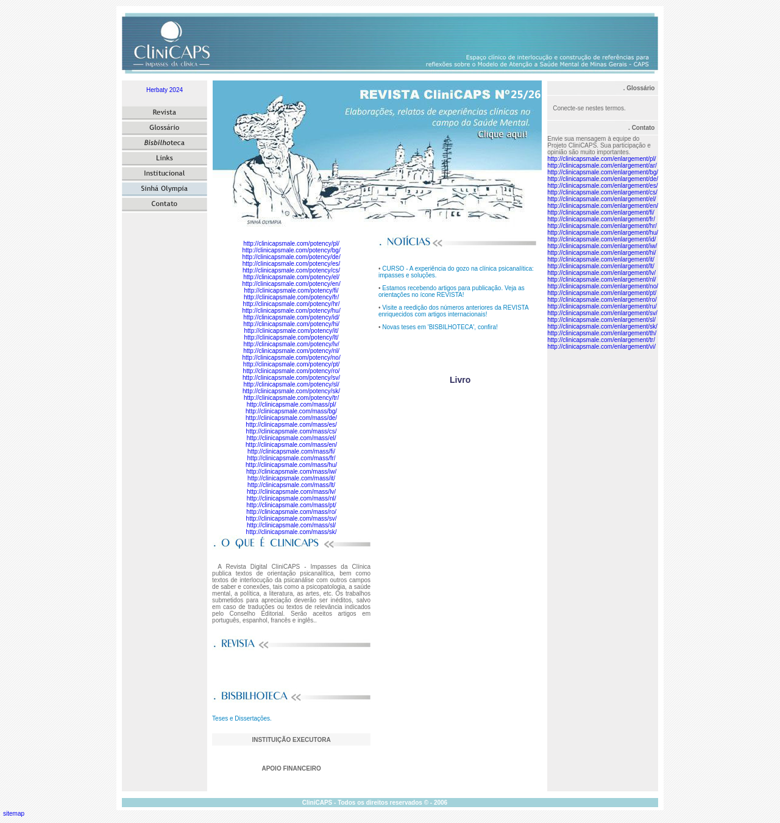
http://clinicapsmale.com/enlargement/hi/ (601, 252)
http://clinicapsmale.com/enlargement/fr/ (601, 219)
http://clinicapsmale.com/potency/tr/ (291, 397)
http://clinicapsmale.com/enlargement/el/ (601, 199)
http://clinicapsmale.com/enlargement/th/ (601, 333)
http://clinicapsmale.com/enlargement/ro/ (602, 299)
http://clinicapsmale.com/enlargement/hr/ (602, 226)
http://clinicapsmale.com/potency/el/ (291, 277)
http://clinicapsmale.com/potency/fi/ (291, 290)
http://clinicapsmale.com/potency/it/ (291, 330)
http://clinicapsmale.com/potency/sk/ (291, 391)
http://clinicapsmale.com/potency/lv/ (291, 344)
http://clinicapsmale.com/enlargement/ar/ (602, 165)
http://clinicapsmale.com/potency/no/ (291, 357)
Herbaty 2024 (164, 90)
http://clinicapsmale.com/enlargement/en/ (602, 205)
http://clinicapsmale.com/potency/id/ (291, 317)
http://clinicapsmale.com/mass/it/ (291, 478)
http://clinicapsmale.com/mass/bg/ (291, 411)
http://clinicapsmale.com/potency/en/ (291, 283)
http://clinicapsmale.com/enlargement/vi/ (601, 346)
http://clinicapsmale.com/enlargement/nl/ (601, 279)
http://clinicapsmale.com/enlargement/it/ (600, 259)
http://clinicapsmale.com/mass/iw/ (291, 471)
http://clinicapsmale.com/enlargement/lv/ (601, 272)
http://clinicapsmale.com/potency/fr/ (291, 297)
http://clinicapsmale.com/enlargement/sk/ (602, 326)
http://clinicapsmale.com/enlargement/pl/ (601, 158)
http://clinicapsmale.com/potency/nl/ (291, 350)
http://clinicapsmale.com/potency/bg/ (291, 250)
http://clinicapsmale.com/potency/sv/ (291, 377)
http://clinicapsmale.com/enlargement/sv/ (602, 313)
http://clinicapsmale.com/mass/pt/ (291, 505)
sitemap (13, 813)
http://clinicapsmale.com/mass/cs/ (291, 431)
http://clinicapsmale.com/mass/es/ (291, 424)
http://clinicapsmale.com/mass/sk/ (291, 532)
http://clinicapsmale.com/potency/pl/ (291, 243)
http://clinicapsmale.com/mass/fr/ (291, 458)
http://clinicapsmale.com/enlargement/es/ (602, 185)
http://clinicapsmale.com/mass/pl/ (291, 404)
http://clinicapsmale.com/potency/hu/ (291, 310)
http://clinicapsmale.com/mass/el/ (291, 438)
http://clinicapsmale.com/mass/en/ (291, 444)
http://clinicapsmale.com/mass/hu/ (291, 464)
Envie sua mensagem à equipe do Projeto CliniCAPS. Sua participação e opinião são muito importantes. (599, 145)
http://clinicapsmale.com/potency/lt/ (291, 337)
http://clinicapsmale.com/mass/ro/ (291, 511)
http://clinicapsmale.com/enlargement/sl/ (601, 319)
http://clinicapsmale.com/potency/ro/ (291, 371)
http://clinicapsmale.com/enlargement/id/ (601, 239)
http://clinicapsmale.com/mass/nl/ (291, 498)
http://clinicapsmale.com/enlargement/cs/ (602, 192)
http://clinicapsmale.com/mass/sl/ (291, 525)
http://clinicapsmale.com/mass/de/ (291, 418)
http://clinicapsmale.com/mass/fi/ (291, 451)
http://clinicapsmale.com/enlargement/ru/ (602, 306)
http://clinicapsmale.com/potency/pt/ (291, 364)
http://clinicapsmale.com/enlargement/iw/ (602, 246)
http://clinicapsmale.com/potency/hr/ (291, 304)
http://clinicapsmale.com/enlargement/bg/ (602, 172)
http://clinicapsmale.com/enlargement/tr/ (601, 340)
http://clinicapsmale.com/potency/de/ (291, 257)
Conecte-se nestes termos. (589, 108)
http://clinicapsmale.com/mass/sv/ (291, 518)
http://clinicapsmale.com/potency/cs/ (291, 270)
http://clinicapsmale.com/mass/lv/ (291, 491)
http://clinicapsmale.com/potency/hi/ (291, 324)
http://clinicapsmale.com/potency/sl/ (291, 384)
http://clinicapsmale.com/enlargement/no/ (602, 286)
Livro (460, 380)
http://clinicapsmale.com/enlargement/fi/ (600, 212)
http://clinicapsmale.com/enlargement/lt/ (600, 266)
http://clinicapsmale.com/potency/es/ (292, 263)
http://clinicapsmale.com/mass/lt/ (291, 485)
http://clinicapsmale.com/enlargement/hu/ (602, 232)
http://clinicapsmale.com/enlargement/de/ (602, 179)
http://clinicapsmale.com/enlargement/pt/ (601, 293)
